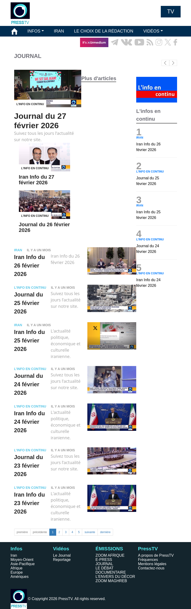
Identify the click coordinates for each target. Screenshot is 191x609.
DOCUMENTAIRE (111, 572)
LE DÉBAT (105, 568)
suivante (90, 532)
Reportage (62, 560)
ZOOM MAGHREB (111, 581)
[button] (173, 63)
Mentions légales (152, 564)
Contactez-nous (151, 568)
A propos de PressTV (156, 555)
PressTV (148, 548)
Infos (16, 548)
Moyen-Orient (22, 560)
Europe (17, 572)
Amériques (20, 577)
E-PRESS (104, 560)
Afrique (17, 568)
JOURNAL (104, 564)
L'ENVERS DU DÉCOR (115, 577)
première (22, 532)
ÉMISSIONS (23, 42)
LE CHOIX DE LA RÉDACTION (103, 31)
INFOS (33, 31)
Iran (14, 555)
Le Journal (62, 555)
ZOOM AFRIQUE (110, 555)
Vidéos (61, 548)
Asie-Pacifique (23, 564)
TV (170, 11)
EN (163, 53)
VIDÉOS (151, 31)
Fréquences (148, 560)
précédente (40, 532)
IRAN (59, 31)
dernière (105, 532)
